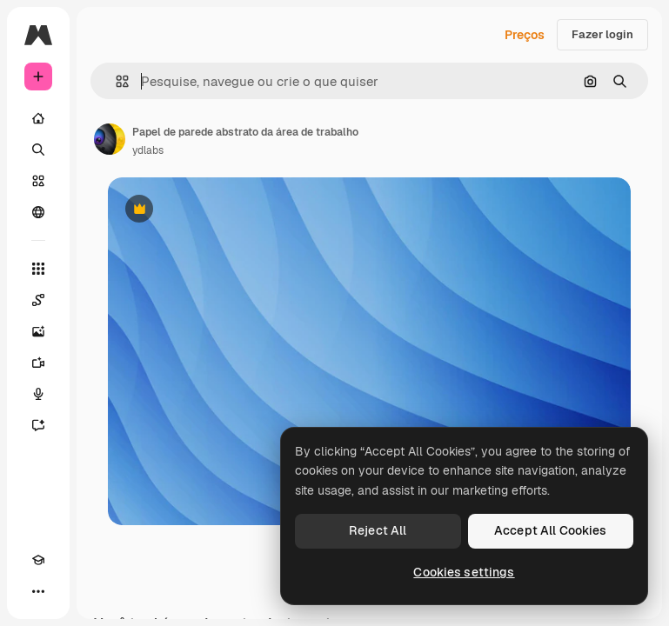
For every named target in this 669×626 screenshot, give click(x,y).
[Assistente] (38, 425)
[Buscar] (38, 149)
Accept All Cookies (550, 530)
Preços (525, 35)
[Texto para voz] (38, 394)
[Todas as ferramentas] (38, 269)
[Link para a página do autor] (109, 139)
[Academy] (38, 560)
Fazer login (602, 34)
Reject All (377, 530)
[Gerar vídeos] (38, 362)
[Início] (38, 118)
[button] (115, 81)
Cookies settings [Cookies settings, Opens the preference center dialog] (463, 572)
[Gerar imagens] (38, 331)
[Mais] (38, 591)
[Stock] (38, 181)
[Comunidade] (38, 212)
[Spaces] (38, 300)
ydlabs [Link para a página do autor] (148, 150)
